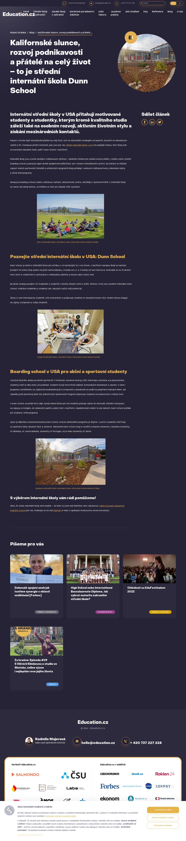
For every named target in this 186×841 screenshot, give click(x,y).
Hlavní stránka (18, 33)
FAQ (146, 14)
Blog (170, 14)
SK (180, 3)
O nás (180, 14)
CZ (173, 3)
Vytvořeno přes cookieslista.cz (29, 835)
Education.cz (19, 16)
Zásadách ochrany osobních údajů (61, 816)
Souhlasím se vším (163, 810)
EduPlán (57, 511)
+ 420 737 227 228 (149, 740)
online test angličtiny (76, 3)
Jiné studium (133, 14)
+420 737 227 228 (128, 3)
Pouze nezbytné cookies (163, 818)
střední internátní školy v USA (79, 145)
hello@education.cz (103, 3)
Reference (158, 14)
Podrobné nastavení (163, 826)
